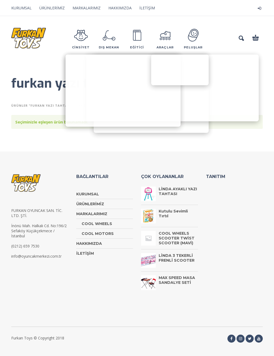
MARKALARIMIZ (87, 7)
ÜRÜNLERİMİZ (52, 7)
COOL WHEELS (97, 223)
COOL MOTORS (98, 233)
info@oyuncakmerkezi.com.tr (36, 256)
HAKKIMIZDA (120, 7)
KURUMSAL (21, 7)
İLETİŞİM (147, 7)
